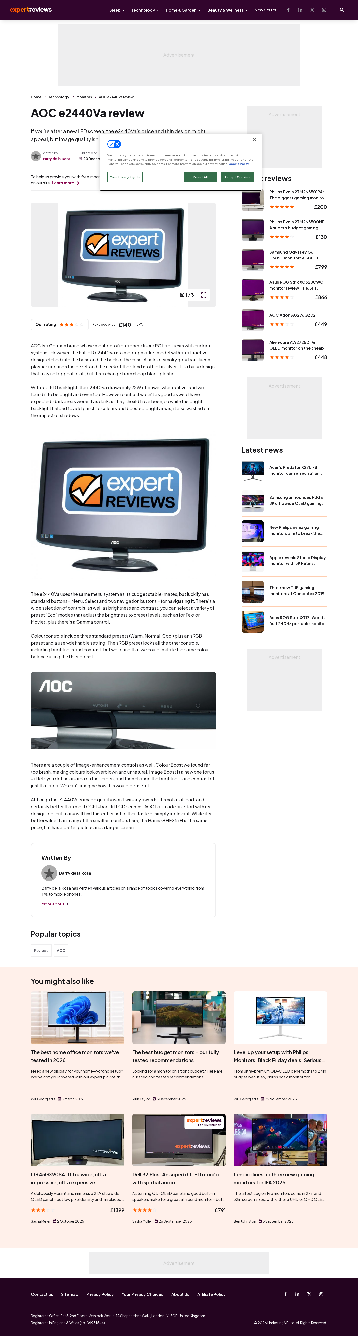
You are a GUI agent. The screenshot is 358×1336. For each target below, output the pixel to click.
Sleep (115, 10)
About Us (180, 1294)
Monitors (84, 97)
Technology (143, 10)
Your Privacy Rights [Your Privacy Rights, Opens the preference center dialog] (125, 177)
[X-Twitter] (312, 10)
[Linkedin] (300, 10)
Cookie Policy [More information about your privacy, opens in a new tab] (239, 164)
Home (36, 97)
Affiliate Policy (211, 1294)
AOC (61, 950)
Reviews (41, 950)
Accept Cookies (237, 177)
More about (52, 903)
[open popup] (204, 295)
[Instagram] (324, 10)
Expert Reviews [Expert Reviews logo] (27, 10)
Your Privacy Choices (142, 1294)
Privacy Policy (100, 1294)
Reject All (200, 177)
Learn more (63, 182)
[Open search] (342, 10)
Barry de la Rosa (56, 159)
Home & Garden (181, 10)
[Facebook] (288, 10)
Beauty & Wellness (225, 10)
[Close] (254, 139)
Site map (69, 1294)
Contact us (42, 1294)
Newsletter (265, 9)
